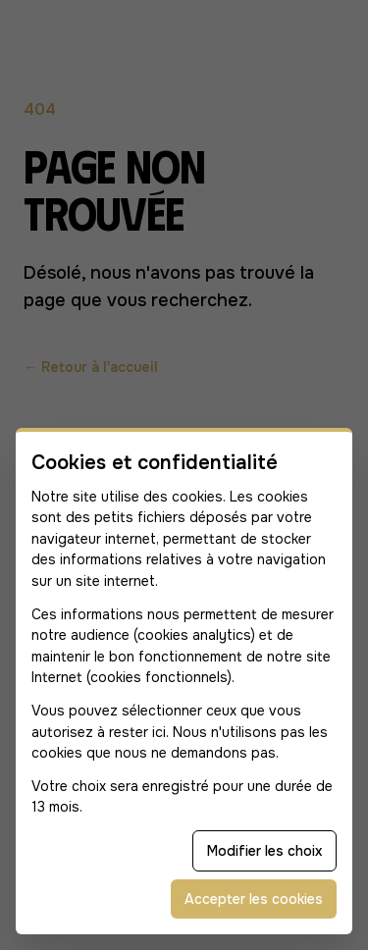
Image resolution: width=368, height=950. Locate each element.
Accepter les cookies (253, 899)
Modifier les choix (264, 851)
